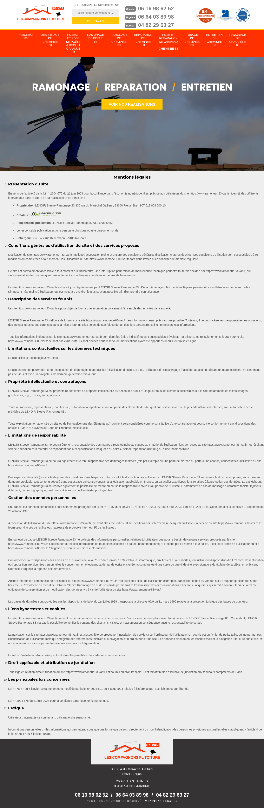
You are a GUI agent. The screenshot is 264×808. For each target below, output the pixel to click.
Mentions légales (161, 801)
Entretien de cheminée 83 (214, 40)
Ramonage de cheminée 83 (119, 40)
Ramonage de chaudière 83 (237, 40)
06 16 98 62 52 (156, 8)
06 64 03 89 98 (156, 17)
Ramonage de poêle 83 (95, 38)
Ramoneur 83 (26, 36)
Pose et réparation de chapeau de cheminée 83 (168, 41)
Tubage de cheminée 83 (192, 40)
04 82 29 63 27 (156, 25)
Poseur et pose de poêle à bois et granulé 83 (73, 43)
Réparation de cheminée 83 (143, 40)
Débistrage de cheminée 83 (50, 40)
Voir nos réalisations (132, 104)
